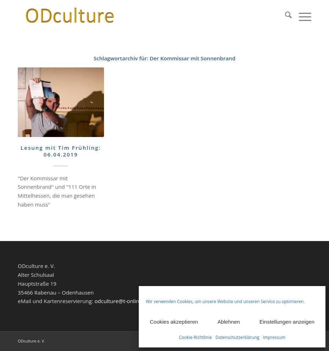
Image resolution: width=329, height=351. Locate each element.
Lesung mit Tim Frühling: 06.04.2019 (61, 151)
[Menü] (301, 16)
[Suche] (285, 16)
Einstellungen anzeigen (286, 322)
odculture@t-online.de (122, 301)
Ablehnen (229, 322)
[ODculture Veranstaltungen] (71, 16)
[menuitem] (285, 16)
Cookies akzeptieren (174, 322)
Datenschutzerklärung (237, 337)
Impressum (274, 337)
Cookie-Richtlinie (195, 337)
